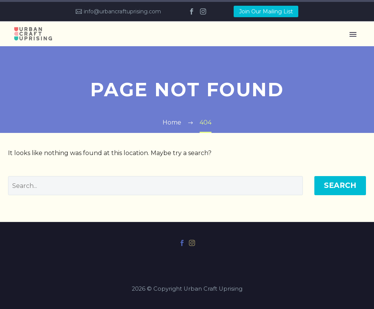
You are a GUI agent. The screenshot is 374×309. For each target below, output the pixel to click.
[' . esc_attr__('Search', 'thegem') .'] (155, 185)
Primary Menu (353, 34)
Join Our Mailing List (266, 11)
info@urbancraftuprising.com (122, 11)
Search (340, 185)
